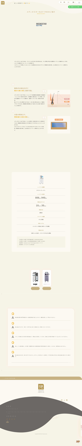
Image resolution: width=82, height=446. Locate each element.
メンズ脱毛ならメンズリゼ (21, 436)
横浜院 (24, 426)
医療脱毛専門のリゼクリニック (7, 388)
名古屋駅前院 (38, 426)
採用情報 (13, 436)
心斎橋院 (18, 428)
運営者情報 (12, 433)
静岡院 (30, 426)
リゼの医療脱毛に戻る (41, 378)
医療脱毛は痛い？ (19, 356)
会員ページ (7, 436)
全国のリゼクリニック (9, 423)
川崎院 (21, 426)
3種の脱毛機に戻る (41, 295)
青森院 (11, 425)
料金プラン (7, 419)
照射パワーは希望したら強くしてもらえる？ (25, 337)
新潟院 (27, 426)
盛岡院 (18, 425)
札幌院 (8, 425)
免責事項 (7, 433)
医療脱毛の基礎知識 (23, 416)
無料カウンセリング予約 (74, 6)
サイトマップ (18, 433)
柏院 (37, 425)
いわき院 (24, 425)
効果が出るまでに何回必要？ (21, 327)
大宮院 (31, 425)
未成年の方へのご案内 (17, 431)
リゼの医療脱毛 (8, 416)
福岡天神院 (29, 428)
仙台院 (21, 425)
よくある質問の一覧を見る (41, 367)
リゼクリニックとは (15, 416)
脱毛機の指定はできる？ (20, 317)
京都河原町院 (9, 428)
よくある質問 (30, 416)
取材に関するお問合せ (9, 431)
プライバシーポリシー (26, 431)
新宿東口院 (43, 425)
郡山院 (28, 425)
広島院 (25, 428)
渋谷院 (8, 426)
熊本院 (33, 428)
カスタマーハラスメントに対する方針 (37, 431)
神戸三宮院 (21, 428)
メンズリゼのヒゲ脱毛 (30, 436)
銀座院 (11, 426)
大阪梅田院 (13, 428)
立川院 (14, 426)
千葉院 (34, 425)
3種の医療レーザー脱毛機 (16, 388)
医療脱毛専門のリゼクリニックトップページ (12, 414)
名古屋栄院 (34, 426)
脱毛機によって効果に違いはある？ (23, 346)
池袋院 (40, 425)
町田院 (18, 426)
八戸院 (14, 425)
